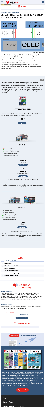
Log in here (23, 91)
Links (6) (7, 260)
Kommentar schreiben (21, 317)
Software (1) (13, 260)
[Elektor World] (23, 402)
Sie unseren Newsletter (22, 335)
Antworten (11, 312)
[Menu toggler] (2, 2)
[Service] (23, 398)
